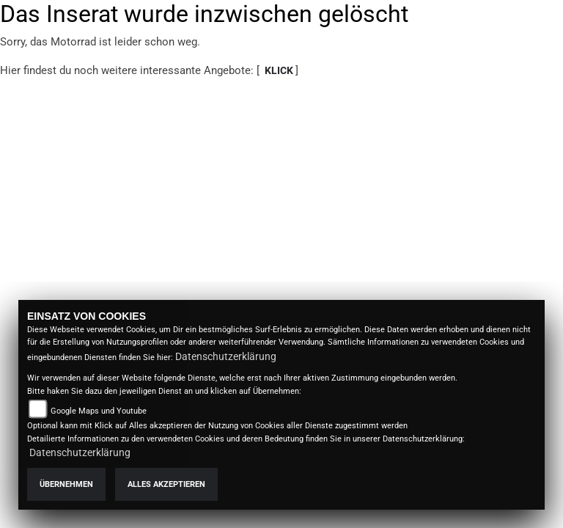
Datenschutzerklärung (225, 356)
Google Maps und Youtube (99, 411)
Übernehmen (66, 484)
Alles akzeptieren (166, 484)
